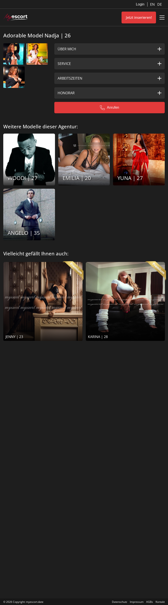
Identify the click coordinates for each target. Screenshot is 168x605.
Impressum (137, 602)
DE (159, 4)
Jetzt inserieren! (139, 17)
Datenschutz (119, 602)
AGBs (149, 602)
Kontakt (160, 602)
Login (140, 4)
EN (153, 4)
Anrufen (109, 107)
